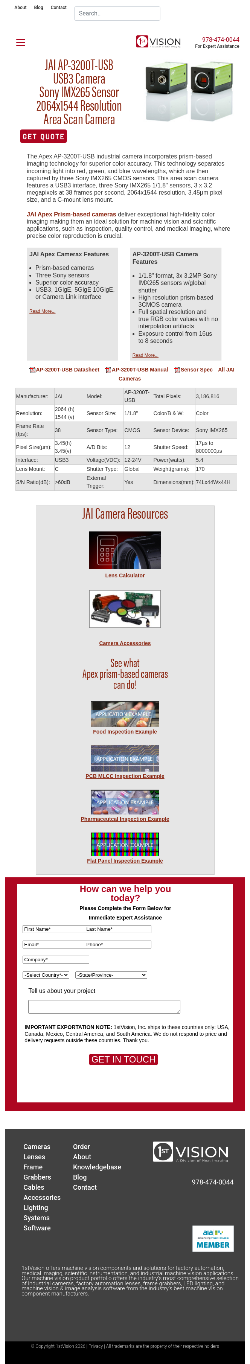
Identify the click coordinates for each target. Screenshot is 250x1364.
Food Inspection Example (125, 732)
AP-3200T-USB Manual (136, 370)
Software (36, 1228)
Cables (33, 1187)
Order (81, 1147)
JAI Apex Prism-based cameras (71, 214)
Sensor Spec (193, 370)
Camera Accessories (125, 643)
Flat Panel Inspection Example (125, 861)
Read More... (42, 311)
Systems (36, 1218)
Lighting (35, 1208)
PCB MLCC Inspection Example (124, 776)
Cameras (36, 1147)
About (20, 7)
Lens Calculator (125, 575)
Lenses (34, 1157)
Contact (59, 7)
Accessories (42, 1197)
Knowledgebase (97, 1167)
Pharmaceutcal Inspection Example (125, 819)
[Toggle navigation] (16, 41)
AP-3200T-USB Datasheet (64, 370)
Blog (38, 7)
